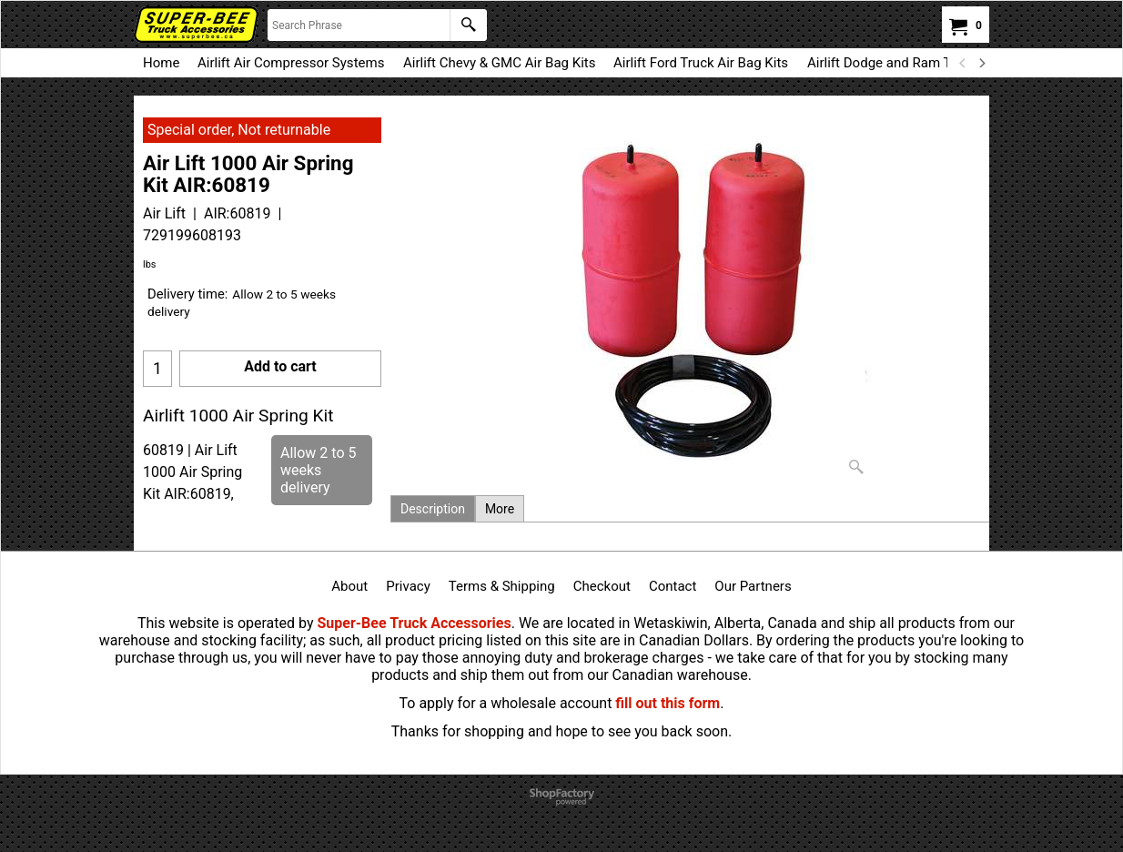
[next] (981, 63)
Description (432, 509)
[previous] (963, 63)
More (499, 509)
